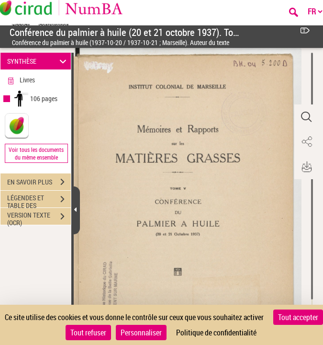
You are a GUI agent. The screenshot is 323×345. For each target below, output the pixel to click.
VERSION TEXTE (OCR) (39, 217)
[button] (306, 116)
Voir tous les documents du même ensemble (36, 153)
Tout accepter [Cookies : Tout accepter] (298, 317)
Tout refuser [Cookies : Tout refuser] (88, 332)
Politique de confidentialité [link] (216, 332)
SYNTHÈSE (38, 61)
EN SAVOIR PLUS (39, 182)
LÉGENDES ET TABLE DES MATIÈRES (39, 200)
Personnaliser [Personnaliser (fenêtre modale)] (141, 332)
